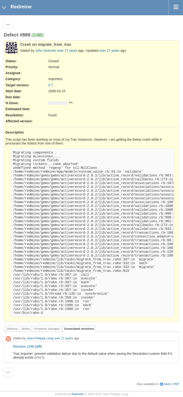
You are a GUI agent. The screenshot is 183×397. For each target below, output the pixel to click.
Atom (167, 384)
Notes (26, 328)
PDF (176, 384)
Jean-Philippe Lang (40, 338)
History (12, 328)
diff (38, 346)
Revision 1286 (23, 346)
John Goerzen (45, 50)
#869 (39, 357)
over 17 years (67, 50)
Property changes (47, 328)
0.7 (50, 85)
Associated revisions (79, 328)
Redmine (77, 394)
